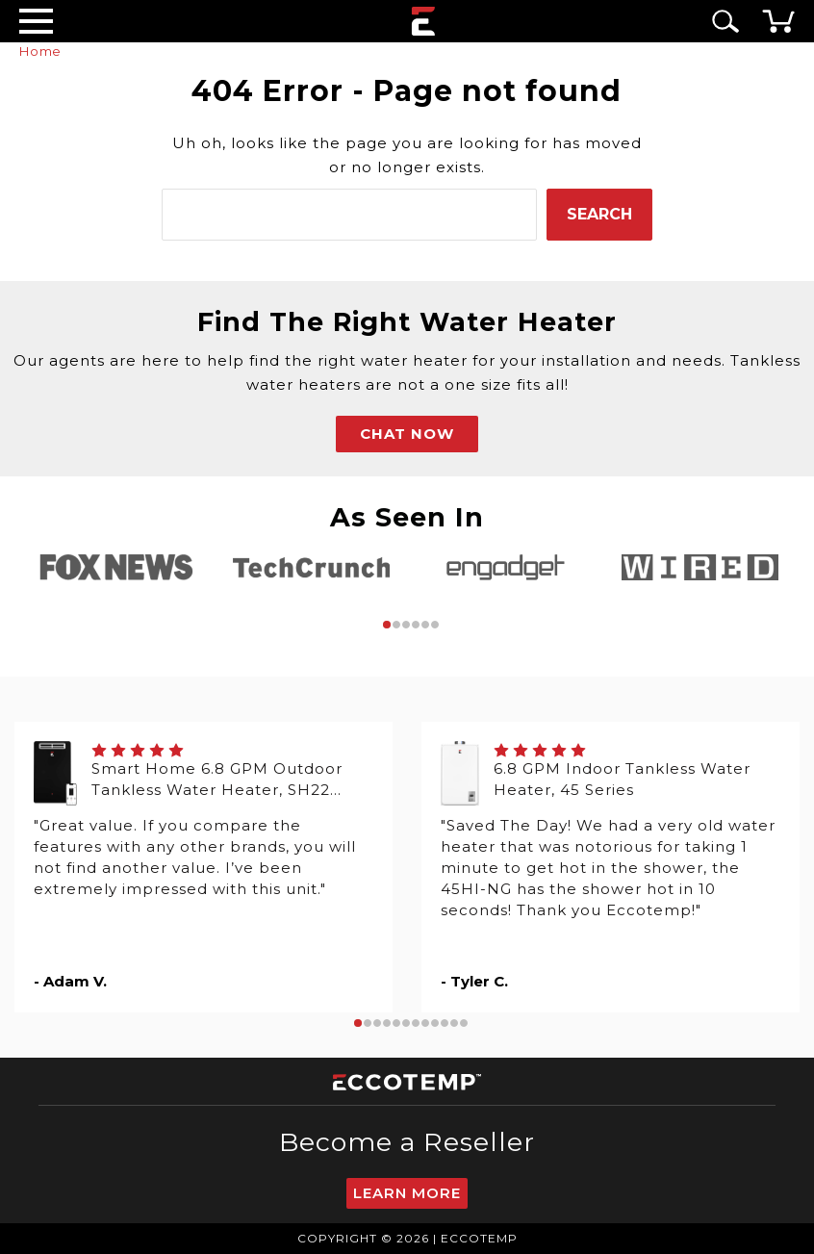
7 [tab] (416, 1023)
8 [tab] (425, 1023)
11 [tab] (454, 1023)
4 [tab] (416, 624)
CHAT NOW (407, 433)
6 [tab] (435, 624)
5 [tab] (425, 624)
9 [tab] (435, 1023)
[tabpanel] (116, 567)
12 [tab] (464, 1023)
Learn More (407, 1193)
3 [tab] (406, 624)
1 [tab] (387, 624)
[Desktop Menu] (36, 21)
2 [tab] (396, 624)
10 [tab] (444, 1023)
